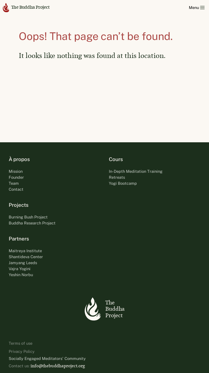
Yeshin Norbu (21, 274)
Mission (16, 171)
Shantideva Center (26, 256)
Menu (197, 7)
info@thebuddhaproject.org (57, 366)
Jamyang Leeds (23, 262)
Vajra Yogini (19, 268)
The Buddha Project (26, 7)
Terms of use (20, 343)
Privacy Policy (22, 351)
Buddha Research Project (32, 223)
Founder (16, 177)
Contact (16, 189)
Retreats (117, 177)
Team (14, 183)
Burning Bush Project (28, 217)
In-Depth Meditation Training (135, 171)
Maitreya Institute (25, 250)
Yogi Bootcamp (123, 183)
